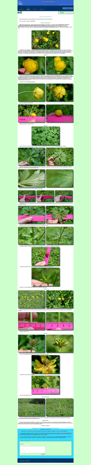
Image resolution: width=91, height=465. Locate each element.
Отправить (43, 455)
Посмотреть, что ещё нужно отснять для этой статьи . (45, 428)
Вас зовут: (26, 445)
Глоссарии (63, 53)
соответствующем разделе (60, 436)
